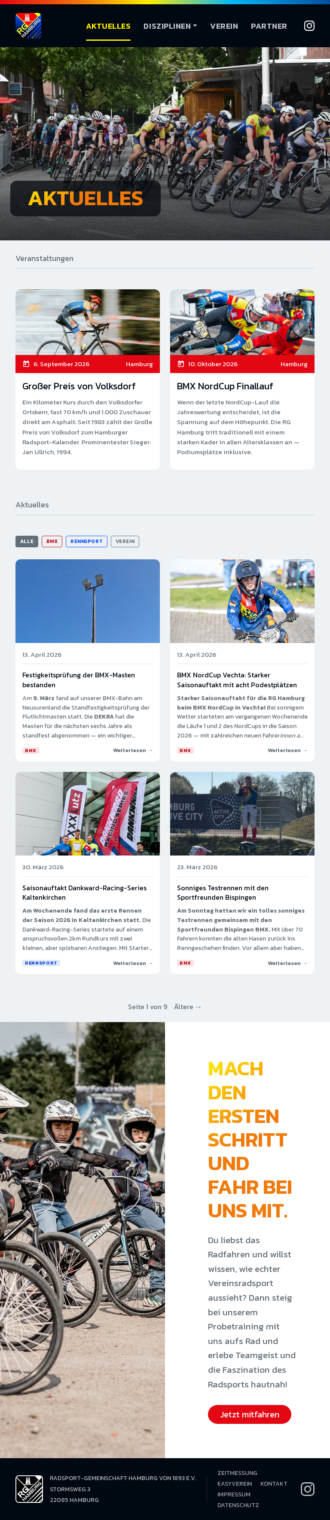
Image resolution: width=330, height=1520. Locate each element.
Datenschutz (238, 1505)
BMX (52, 541)
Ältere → (188, 1006)
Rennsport (86, 541)
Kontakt (273, 1483)
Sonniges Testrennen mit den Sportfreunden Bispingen (223, 892)
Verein (224, 26)
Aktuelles (108, 26)
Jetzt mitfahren (249, 1414)
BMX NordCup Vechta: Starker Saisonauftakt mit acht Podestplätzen (237, 679)
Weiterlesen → (133, 750)
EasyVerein (234, 1483)
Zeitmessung (237, 1473)
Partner (269, 26)
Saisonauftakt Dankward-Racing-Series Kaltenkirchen (84, 892)
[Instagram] (309, 26)
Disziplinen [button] (167, 26)
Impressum (234, 1494)
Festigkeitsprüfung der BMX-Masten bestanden (78, 679)
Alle (27, 541)
